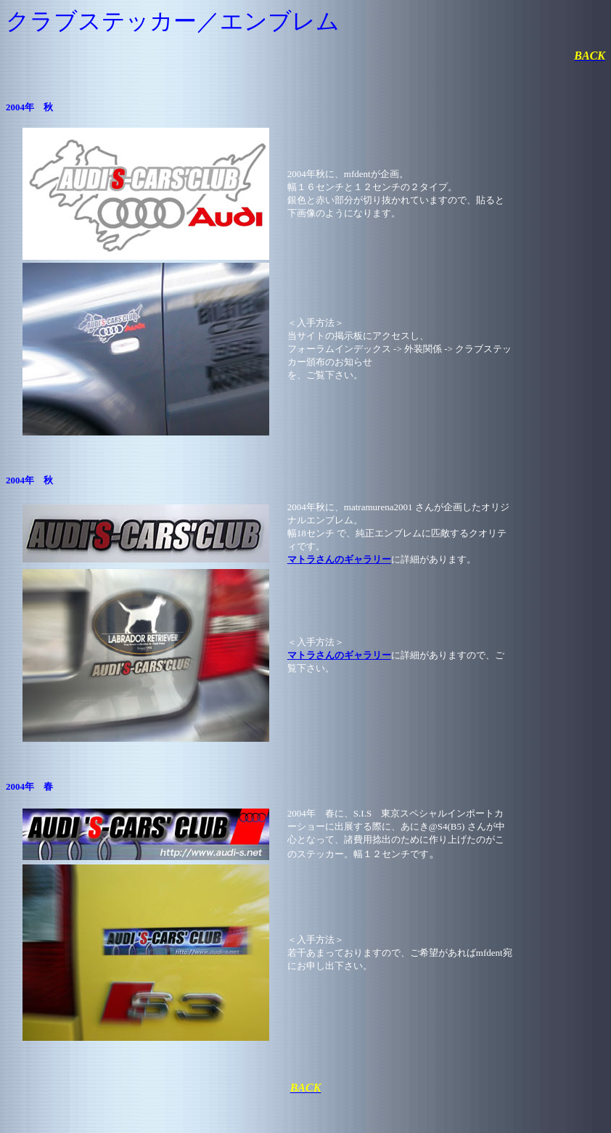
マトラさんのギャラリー (339, 559)
